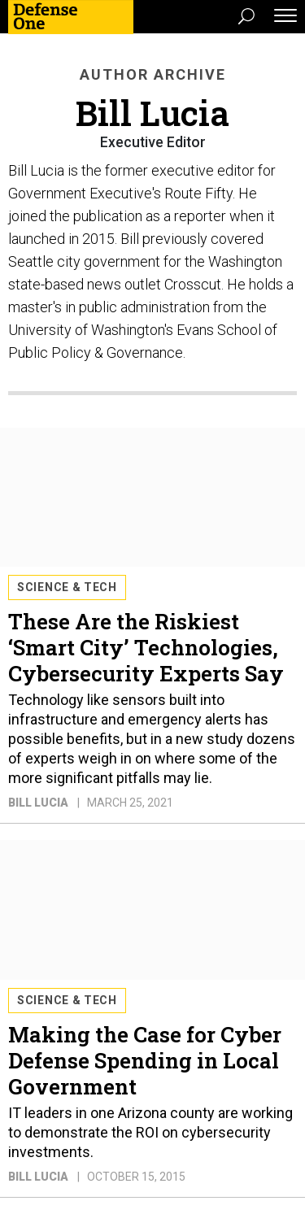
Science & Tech (67, 587)
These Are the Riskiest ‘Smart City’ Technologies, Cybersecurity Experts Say (146, 647)
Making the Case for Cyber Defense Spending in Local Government (144, 1060)
